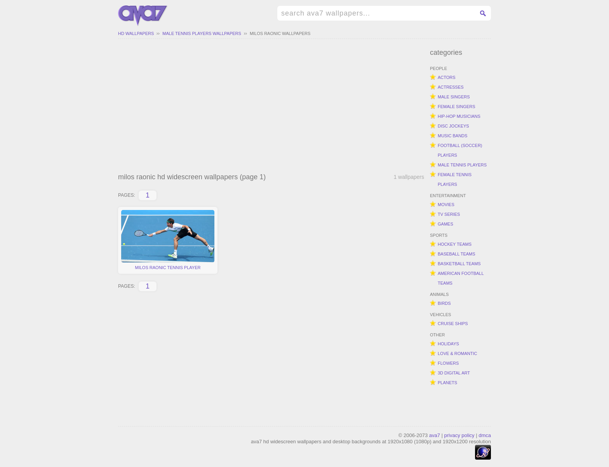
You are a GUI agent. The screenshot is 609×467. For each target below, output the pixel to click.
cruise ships (453, 323)
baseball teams (456, 254)
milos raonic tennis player (167, 240)
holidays (448, 343)
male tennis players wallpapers (201, 33)
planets (447, 382)
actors (447, 77)
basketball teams (459, 263)
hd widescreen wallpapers (143, 15)
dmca (484, 435)
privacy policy (459, 435)
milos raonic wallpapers (280, 33)
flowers (448, 363)
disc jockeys (453, 126)
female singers (456, 106)
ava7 (434, 435)
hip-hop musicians (459, 116)
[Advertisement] (271, 106)
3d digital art (454, 373)
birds (444, 303)
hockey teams (455, 244)
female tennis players (455, 179)
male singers (454, 96)
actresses (451, 87)
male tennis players (462, 165)
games (445, 224)
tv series (449, 214)
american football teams (461, 278)
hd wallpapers (136, 33)
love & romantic (457, 353)
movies (446, 204)
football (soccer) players (460, 150)
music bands (452, 135)
